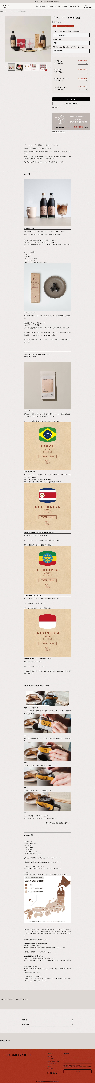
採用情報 (49, 1066)
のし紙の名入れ (57, 39)
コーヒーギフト (8, 11)
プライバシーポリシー (52, 1063)
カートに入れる (71, 99)
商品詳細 (47, 1019)
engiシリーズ (70, 25)
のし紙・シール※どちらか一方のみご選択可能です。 (66, 31)
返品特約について (56, 107)
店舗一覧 (71, 6)
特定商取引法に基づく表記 (53, 1061)
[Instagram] (48, 1073)
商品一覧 (38, 6)
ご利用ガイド (50, 1053)
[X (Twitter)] (54, 1073)
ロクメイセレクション (47, 6)
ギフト (54, 25)
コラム (77, 6)
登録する (77, 1071)
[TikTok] (57, 1073)
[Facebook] (51, 1073)
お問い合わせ (50, 1056)
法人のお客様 (50, 1068)
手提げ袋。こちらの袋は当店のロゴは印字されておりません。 (69, 46)
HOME (1, 11)
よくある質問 (47, 1024)
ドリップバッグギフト (62, 25)
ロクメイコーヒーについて (61, 6)
